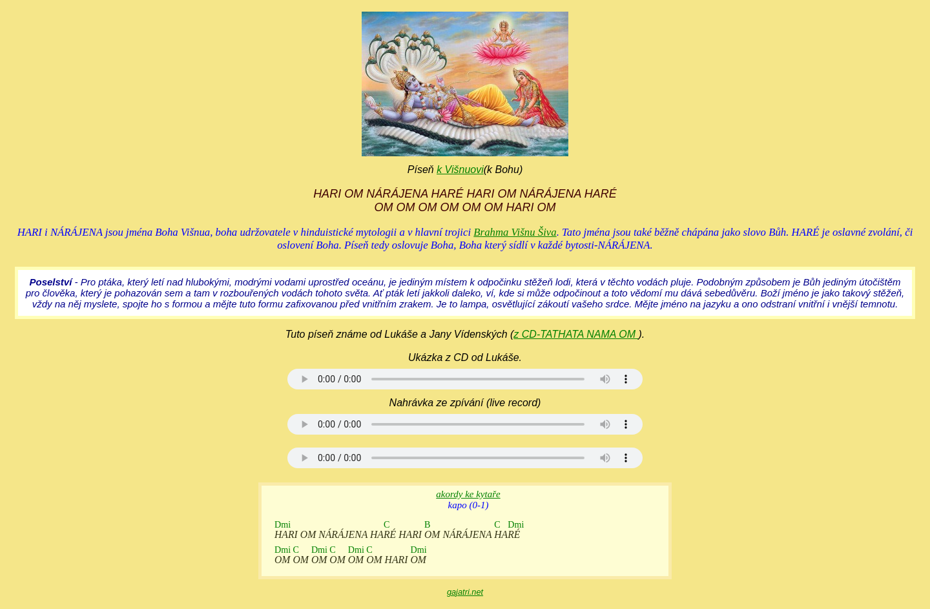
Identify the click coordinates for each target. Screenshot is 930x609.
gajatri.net (465, 592)
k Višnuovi (460, 169)
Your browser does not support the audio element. (465, 379)
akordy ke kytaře (468, 494)
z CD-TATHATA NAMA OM (575, 334)
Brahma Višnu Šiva (514, 232)
